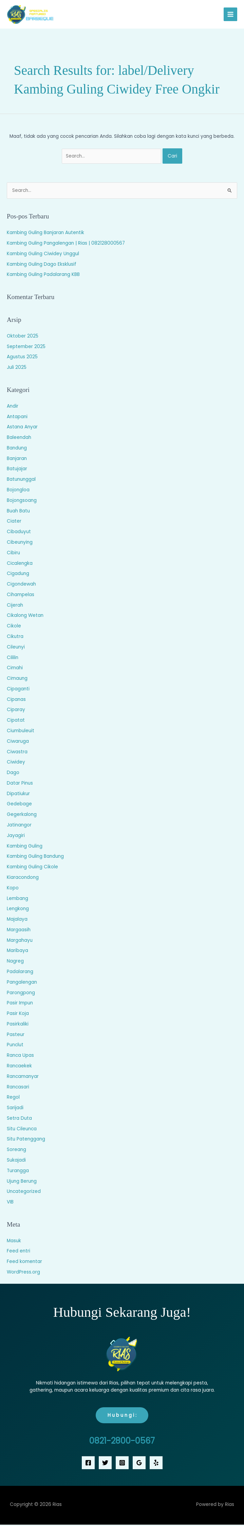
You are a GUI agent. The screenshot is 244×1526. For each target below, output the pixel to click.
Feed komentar (24, 1263)
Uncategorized (24, 1192)
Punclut (15, 1046)
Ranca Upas (20, 1056)
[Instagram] (122, 1464)
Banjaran (17, 460)
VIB (10, 1203)
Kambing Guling (24, 847)
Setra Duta (19, 1119)
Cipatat (16, 721)
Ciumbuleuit (20, 732)
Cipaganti (18, 690)
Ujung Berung (22, 1182)
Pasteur (15, 1036)
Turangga (18, 1172)
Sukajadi (16, 1161)
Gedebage (19, 805)
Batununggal (21, 480)
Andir (12, 407)
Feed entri (18, 1252)
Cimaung (17, 679)
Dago (13, 774)
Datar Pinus (20, 784)
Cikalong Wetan (25, 616)
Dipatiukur (18, 795)
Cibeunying (20, 543)
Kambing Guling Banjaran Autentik (45, 234)
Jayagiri (16, 837)
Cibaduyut (19, 533)
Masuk (14, 1242)
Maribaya (17, 952)
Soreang (16, 1151)
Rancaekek (19, 1067)
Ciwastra (17, 753)
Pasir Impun (20, 1004)
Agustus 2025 (22, 358)
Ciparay (16, 711)
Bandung (17, 449)
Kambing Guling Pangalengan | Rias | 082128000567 (66, 244)
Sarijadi (15, 1109)
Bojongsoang (22, 501)
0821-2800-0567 (122, 1442)
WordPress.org (23, 1273)
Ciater (14, 522)
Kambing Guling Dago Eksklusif (41, 265)
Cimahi (15, 669)
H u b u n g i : (122, 1416)
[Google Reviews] (139, 1464)
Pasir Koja (18, 1015)
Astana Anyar (22, 428)
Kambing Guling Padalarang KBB (43, 276)
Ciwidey (16, 763)
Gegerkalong (22, 816)
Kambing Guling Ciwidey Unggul (43, 255)
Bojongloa (18, 491)
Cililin (12, 659)
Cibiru (13, 554)
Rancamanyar (23, 1077)
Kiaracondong (23, 878)
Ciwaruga (18, 742)
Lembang (17, 900)
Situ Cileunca (22, 1130)
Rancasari (18, 1088)
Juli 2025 (16, 368)
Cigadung (18, 575)
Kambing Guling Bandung (35, 857)
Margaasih (19, 931)
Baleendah (19, 439)
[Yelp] (156, 1464)
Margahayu (20, 941)
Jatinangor (19, 826)
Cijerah (15, 606)
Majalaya (17, 920)
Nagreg (15, 962)
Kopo (13, 889)
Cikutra (15, 638)
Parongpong (21, 994)
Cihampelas (20, 596)
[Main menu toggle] (231, 15)
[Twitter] (105, 1464)
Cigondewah (21, 585)
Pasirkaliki (18, 1025)
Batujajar (17, 470)
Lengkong (18, 910)
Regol (13, 1098)
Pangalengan (22, 983)
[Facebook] (88, 1464)
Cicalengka (20, 564)
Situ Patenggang (26, 1140)
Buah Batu (18, 512)
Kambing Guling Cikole (32, 868)
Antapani (17, 418)
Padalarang (20, 973)
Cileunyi (16, 648)
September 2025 (26, 348)
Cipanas (16, 701)
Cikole (14, 627)
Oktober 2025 (22, 337)
